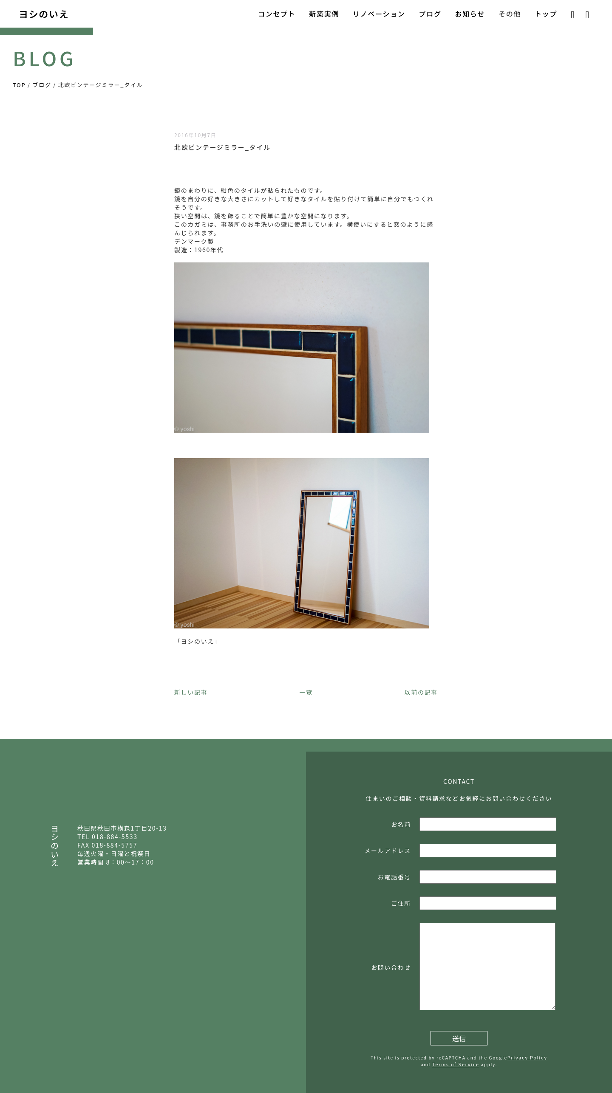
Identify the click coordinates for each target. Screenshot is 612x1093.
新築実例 (324, 13)
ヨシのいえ (44, 13)
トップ (546, 13)
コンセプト (276, 13)
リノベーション (379, 13)
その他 (510, 13)
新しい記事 (190, 692)
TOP (19, 85)
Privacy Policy (527, 1057)
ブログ (430, 13)
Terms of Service (455, 1064)
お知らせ (470, 13)
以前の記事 (421, 692)
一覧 (305, 692)
